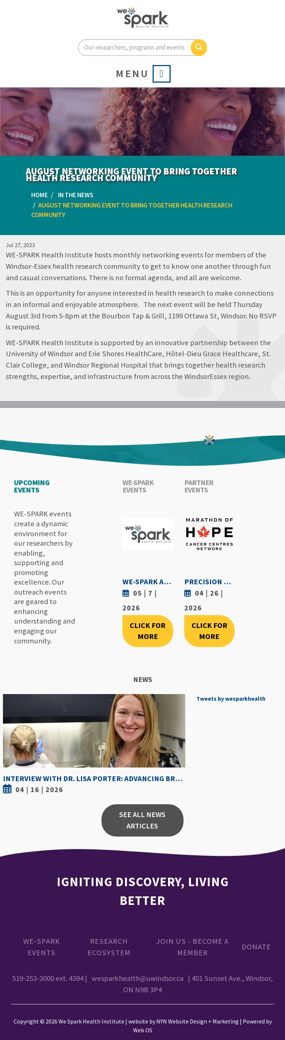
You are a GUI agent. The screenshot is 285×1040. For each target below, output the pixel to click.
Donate (256, 946)
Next (178, 745)
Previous (10, 745)
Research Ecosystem (109, 946)
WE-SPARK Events (41, 946)
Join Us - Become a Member (192, 946)
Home (39, 195)
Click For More (147, 631)
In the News (75, 195)
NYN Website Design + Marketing (197, 1021)
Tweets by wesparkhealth (231, 698)
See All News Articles (142, 820)
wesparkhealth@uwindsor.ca (138, 978)
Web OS (142, 1030)
